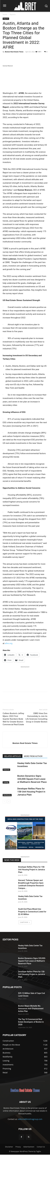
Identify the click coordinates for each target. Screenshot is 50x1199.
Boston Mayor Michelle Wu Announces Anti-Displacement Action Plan (30, 1053)
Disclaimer (9, 1191)
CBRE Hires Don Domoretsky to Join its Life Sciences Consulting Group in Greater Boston (36, 762)
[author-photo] (25, 783)
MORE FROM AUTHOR (33, 801)
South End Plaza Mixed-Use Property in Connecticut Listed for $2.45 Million (32, 956)
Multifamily (7, 839)
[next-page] (8, 845)
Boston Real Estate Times (14, 52)
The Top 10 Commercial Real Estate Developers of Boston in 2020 (31, 1066)
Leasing (5, 827)
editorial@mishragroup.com (30, 1163)
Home (5, 14)
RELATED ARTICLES (12, 801)
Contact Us (41, 1191)
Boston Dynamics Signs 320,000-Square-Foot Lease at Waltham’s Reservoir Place (32, 823)
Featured (6, 814)
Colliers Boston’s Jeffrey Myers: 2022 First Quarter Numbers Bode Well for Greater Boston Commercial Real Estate (13, 763)
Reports (13, 14)
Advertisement (28, 1191)
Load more (25, 966)
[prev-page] (4, 845)
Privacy (18, 1191)
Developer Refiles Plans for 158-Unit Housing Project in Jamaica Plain (31, 836)
